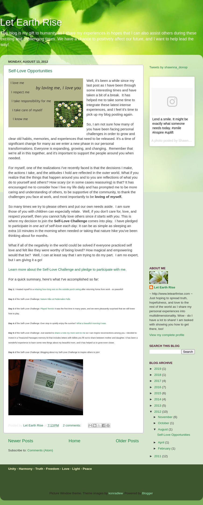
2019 (158, 368)
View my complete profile (166, 335)
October (164, 423)
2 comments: (72, 425)
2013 (158, 405)
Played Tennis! (47, 309)
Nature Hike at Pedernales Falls (55, 299)
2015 (158, 393)
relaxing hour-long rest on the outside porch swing (57, 289)
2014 (158, 399)
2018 (158, 375)
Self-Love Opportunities (30, 71)
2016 (158, 387)
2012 (158, 411)
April (161, 442)
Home (74, 440)
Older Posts (127, 440)
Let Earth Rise (31, 22)
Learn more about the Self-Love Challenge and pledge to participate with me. (67, 269)
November (165, 417)
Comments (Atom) (40, 450)
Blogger (147, 493)
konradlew (115, 493)
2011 (158, 456)
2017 (158, 381)
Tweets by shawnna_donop (168, 67)
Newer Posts (20, 440)
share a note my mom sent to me (70, 333)
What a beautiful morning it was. (91, 323)
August (163, 429)
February (165, 448)
